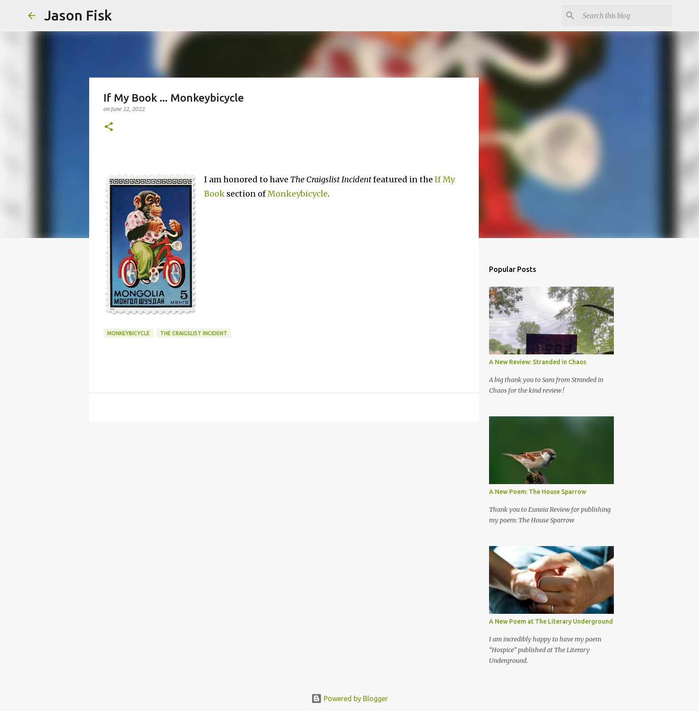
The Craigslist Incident (193, 333)
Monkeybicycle (297, 194)
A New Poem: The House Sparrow (537, 491)
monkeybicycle (128, 333)
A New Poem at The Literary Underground (551, 621)
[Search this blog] (626, 15)
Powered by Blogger (349, 699)
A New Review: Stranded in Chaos (537, 362)
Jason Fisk (78, 15)
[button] (108, 127)
